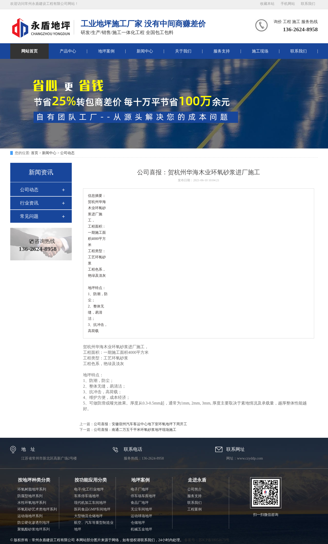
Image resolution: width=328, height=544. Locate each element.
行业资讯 (29, 203)
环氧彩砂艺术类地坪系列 (37, 509)
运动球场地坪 (141, 516)
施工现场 (260, 51)
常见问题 (29, 216)
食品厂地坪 (140, 503)
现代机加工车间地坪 (90, 503)
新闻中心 (145, 51)
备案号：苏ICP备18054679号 (206, 540)
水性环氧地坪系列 (31, 503)
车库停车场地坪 (86, 496)
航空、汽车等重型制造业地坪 (94, 526)
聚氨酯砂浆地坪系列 (33, 529)
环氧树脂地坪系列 (31, 489)
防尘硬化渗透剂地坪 (33, 523)
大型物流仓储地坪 (88, 516)
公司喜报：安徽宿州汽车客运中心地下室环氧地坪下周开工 (140, 424)
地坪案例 (106, 51)
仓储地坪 (138, 523)
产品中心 (68, 51)
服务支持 (221, 51)
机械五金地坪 (141, 529)
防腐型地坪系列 (30, 496)
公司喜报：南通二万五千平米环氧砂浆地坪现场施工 (135, 430)
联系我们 (308, 4)
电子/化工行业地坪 (89, 489)
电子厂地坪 (140, 489)
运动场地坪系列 (30, 516)
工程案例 (194, 509)
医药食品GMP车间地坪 (92, 509)
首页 (34, 153)
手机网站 (288, 4)
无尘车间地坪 (141, 509)
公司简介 (194, 489)
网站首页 (29, 51)
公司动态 (67, 153)
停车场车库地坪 (143, 496)
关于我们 (183, 51)
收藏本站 (267, 4)
